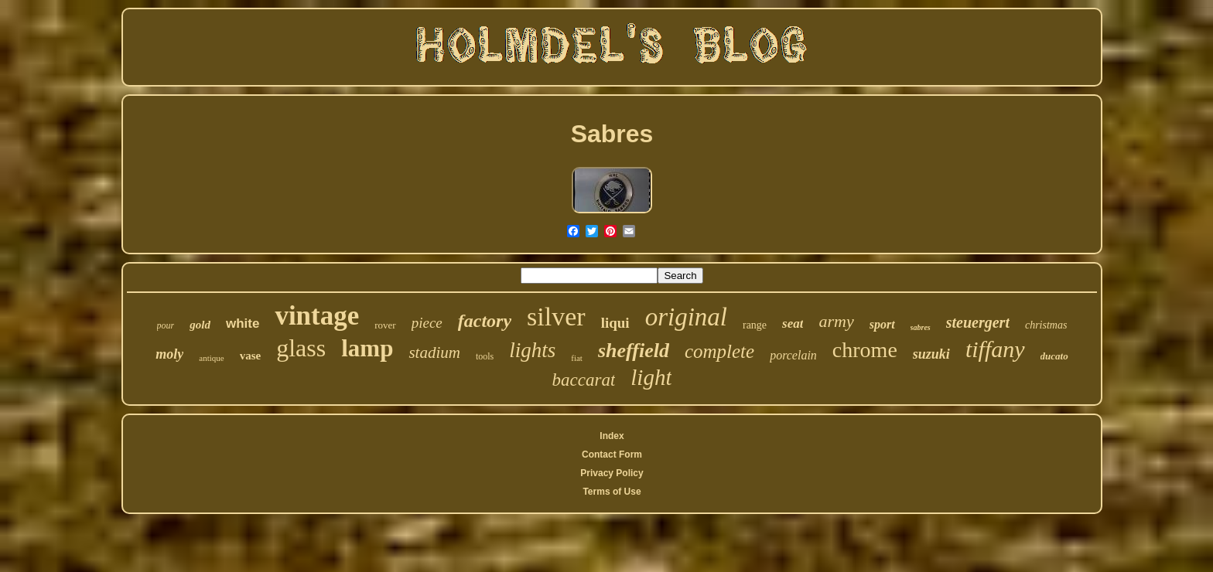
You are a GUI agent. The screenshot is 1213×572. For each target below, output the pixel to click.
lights (532, 350)
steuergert (978, 322)
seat (792, 323)
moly (169, 354)
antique (211, 358)
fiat (577, 358)
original (686, 317)
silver (556, 316)
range (755, 325)
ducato (1054, 356)
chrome (864, 350)
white (242, 323)
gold (200, 324)
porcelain (793, 355)
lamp (367, 348)
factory (484, 321)
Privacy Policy (611, 473)
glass (301, 348)
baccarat (584, 380)
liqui (615, 323)
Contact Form (612, 454)
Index (612, 436)
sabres (921, 327)
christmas (1046, 325)
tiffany (995, 349)
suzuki (931, 354)
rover (384, 325)
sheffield (633, 350)
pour (166, 325)
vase (250, 355)
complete (719, 351)
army (835, 321)
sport (882, 324)
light (650, 377)
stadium (434, 352)
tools (485, 356)
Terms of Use (612, 491)
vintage (317, 316)
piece (427, 323)
